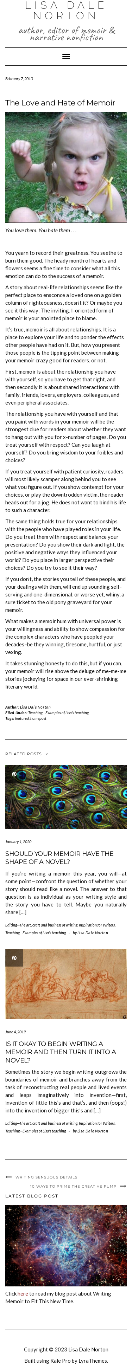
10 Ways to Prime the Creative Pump (73, 1186)
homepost (38, 718)
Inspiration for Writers (97, 925)
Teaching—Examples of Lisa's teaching (58, 712)
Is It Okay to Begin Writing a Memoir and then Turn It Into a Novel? (60, 1052)
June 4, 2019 (15, 1031)
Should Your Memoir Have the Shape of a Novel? (59, 858)
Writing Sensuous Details (46, 1177)
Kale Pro (60, 1360)
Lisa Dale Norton (35, 707)
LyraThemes (92, 1360)
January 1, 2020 (18, 841)
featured (22, 718)
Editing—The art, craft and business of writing (41, 925)
